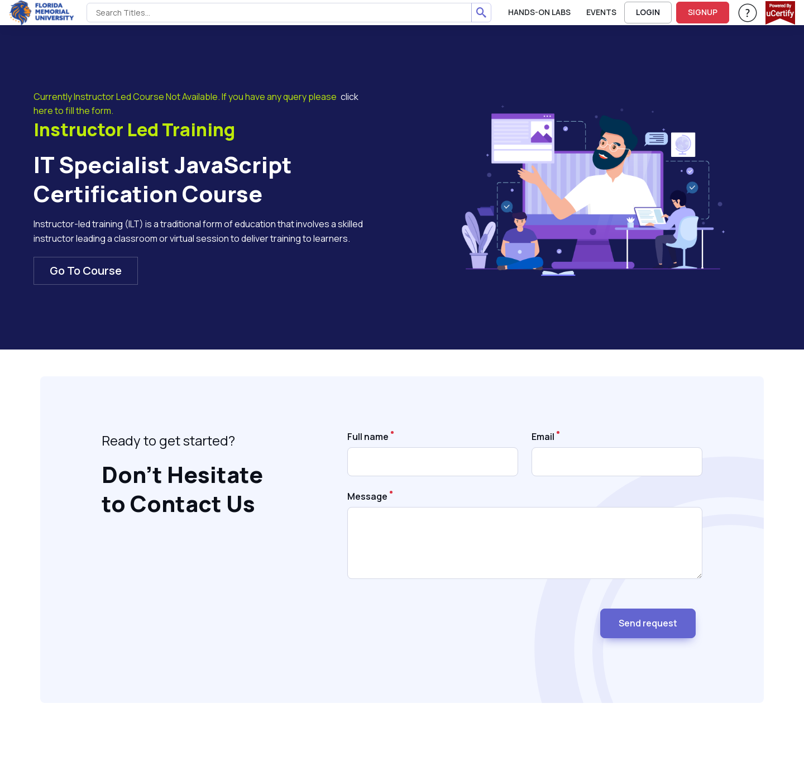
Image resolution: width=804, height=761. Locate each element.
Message (367, 496)
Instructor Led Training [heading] (134, 130)
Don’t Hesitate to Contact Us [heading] (182, 489)
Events (601, 12)
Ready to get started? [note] (168, 440)
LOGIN (648, 12)
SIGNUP (702, 12)
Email (543, 436)
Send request (648, 623)
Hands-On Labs (539, 12)
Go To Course (86, 270)
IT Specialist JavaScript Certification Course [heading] (163, 179)
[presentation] (432, 618)
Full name (368, 436)
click (349, 96)
